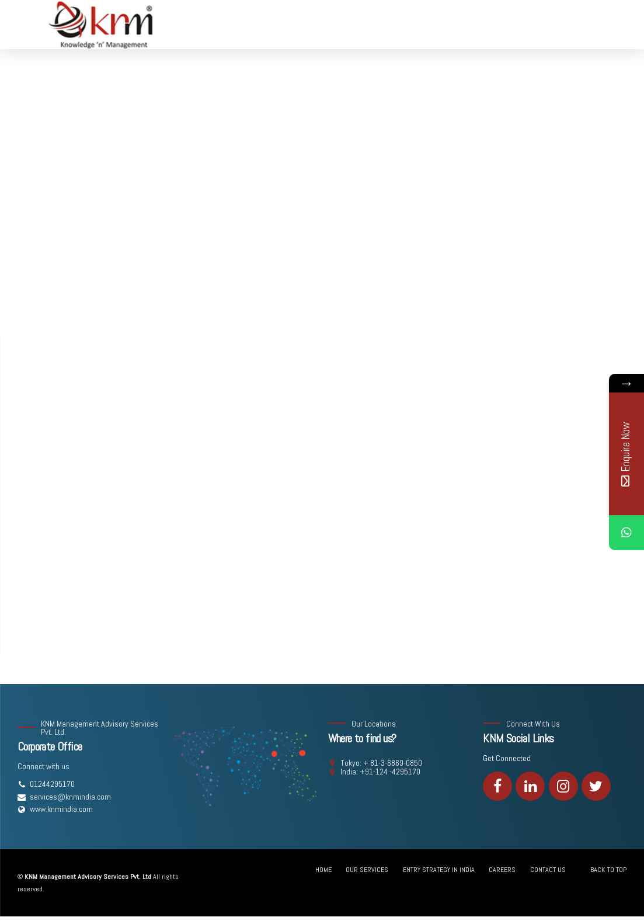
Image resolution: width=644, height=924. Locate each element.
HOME (323, 869)
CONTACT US (548, 869)
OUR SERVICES (367, 869)
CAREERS (502, 869)
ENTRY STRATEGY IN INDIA (439, 869)
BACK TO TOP (608, 869)
